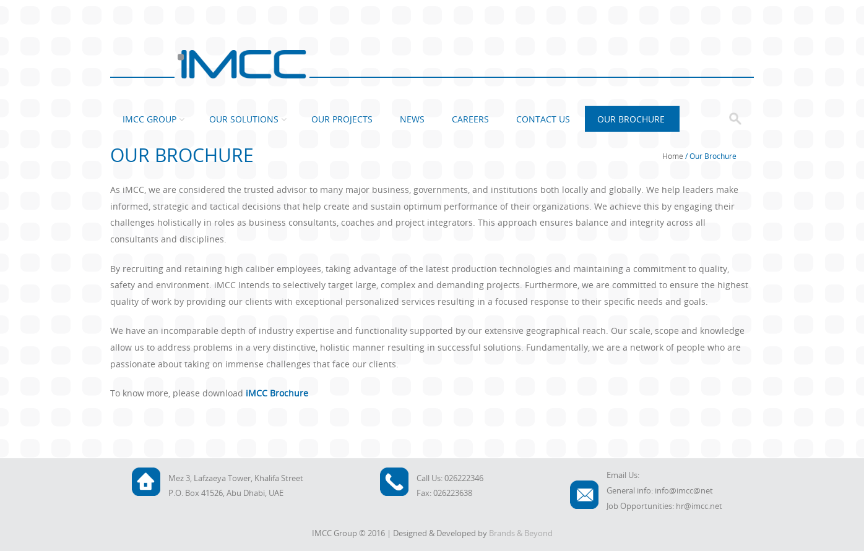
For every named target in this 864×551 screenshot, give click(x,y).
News (412, 119)
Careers (470, 119)
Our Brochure (631, 119)
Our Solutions (244, 119)
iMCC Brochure (277, 393)
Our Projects (342, 119)
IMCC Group (149, 119)
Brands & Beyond (521, 533)
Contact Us (543, 119)
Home (672, 156)
